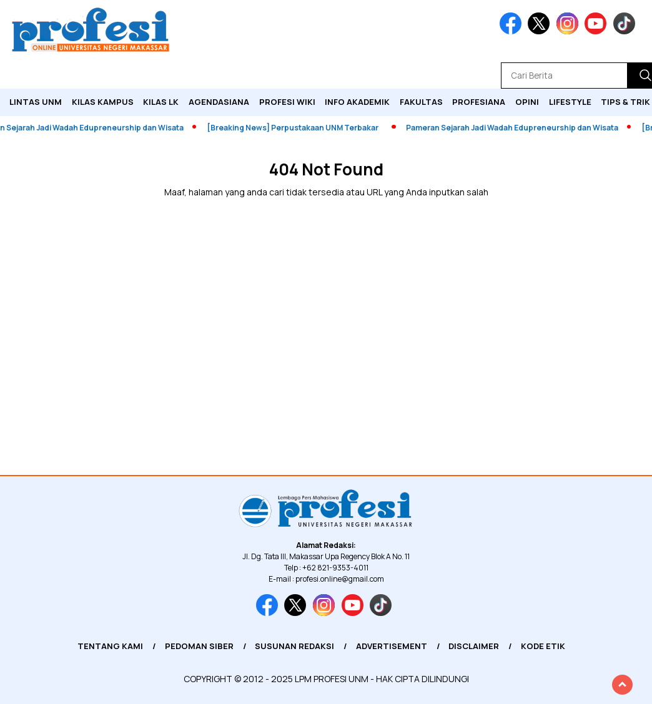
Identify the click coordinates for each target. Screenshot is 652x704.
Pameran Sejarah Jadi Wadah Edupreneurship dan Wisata (518, 127)
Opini (527, 101)
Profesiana (478, 101)
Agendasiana (219, 101)
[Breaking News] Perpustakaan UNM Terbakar (299, 127)
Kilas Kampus (103, 101)
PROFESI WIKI (287, 101)
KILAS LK (161, 101)
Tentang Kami (110, 646)
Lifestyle (570, 101)
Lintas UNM (35, 101)
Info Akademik (357, 101)
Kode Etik (543, 646)
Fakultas (421, 101)
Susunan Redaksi (294, 646)
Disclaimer (473, 646)
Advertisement (391, 646)
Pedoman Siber (199, 646)
